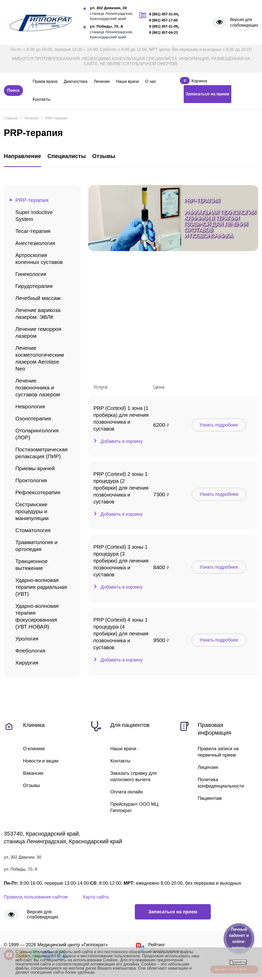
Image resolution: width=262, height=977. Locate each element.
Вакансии (33, 773)
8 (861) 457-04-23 (163, 32)
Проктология (31, 480)
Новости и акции (40, 760)
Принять (238, 962)
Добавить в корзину (122, 441)
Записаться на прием (207, 94)
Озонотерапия (33, 418)
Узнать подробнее (219, 425)
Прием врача (45, 81)
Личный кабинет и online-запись (239, 938)
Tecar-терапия (32, 231)
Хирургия (26, 663)
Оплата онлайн (126, 791)
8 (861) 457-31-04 (163, 14)
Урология (26, 639)
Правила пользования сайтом (36, 897)
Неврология (30, 406)
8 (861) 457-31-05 (163, 26)
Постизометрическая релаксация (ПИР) (41, 452)
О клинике (34, 748)
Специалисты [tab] (66, 156)
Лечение (102, 81)
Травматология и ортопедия (36, 545)
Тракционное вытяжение (31, 564)
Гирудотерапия (34, 286)
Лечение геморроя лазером (38, 332)
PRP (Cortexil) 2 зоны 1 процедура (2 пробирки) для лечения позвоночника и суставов (120, 487)
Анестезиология (35, 243)
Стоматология (32, 530)
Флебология (30, 651)
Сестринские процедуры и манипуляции (32, 511)
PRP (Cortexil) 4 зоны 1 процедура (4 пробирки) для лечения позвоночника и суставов (120, 633)
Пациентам (210, 798)
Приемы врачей (35, 468)
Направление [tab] (22, 156)
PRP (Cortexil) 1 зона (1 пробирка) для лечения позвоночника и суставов (121, 418)
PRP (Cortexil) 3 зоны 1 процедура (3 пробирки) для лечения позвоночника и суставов (120, 560)
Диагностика (76, 81)
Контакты (41, 99)
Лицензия (208, 767)
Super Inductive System (34, 215)
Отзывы (31, 785)
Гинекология (30, 274)
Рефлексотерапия (37, 492)
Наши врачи (127, 81)
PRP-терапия (31, 200)
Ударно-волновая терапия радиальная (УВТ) (41, 587)
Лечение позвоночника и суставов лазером (37, 387)
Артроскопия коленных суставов (39, 258)
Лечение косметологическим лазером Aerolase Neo (39, 358)
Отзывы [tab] (103, 156)
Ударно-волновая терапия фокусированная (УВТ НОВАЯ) (37, 616)
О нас (150, 81)
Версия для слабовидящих (244, 22)
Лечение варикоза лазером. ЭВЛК (37, 313)
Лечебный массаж (37, 298)
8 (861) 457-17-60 (163, 20)
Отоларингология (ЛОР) (37, 434)
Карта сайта (95, 897)
